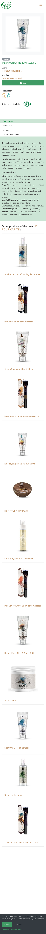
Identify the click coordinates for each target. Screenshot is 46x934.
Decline (18, 924)
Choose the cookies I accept (12, 929)
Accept (7, 924)
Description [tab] (8, 121)
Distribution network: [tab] (11, 134)
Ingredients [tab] (7, 125)
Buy (23, 82)
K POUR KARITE (19, 227)
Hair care (6, 59)
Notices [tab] (6, 130)
